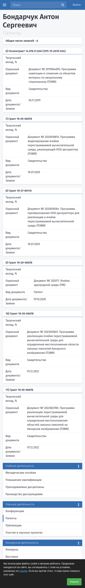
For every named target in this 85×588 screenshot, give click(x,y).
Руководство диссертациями (24, 494)
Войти (77, 4)
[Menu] (4, 5)
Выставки (12, 556)
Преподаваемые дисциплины (25, 487)
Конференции (15, 511)
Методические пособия (21, 472)
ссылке (23, 570)
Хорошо (74, 581)
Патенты (11, 518)
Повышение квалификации (24, 480)
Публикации (14, 525)
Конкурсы (12, 549)
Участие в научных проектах (24, 532)
